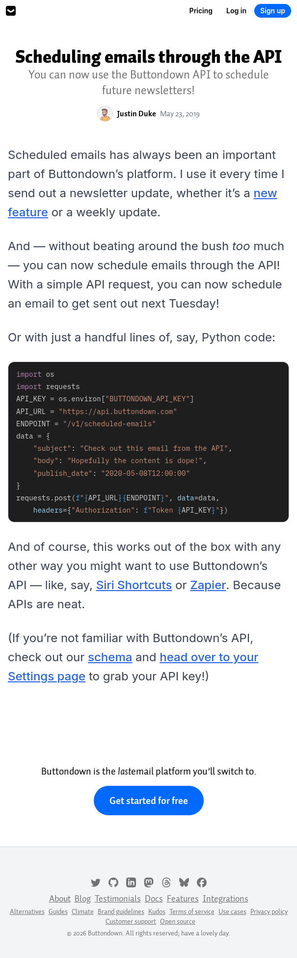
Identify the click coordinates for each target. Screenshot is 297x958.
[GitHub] (113, 881)
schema (110, 657)
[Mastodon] (149, 881)
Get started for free (148, 800)
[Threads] (166, 881)
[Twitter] (96, 881)
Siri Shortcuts (134, 585)
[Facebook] (202, 881)
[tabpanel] (148, 442)
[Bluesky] (184, 881)
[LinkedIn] (131, 881)
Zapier (208, 585)
